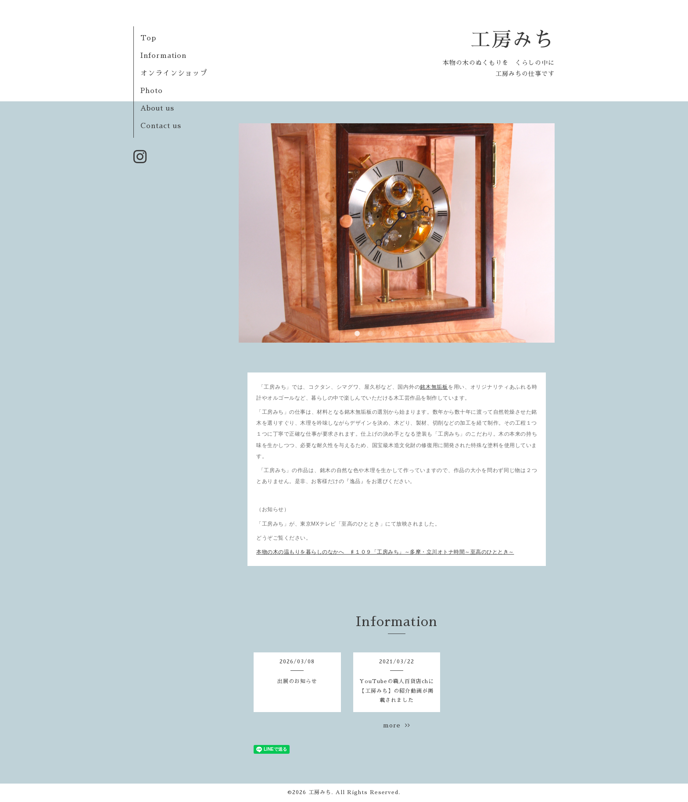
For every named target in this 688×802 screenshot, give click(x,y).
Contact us (160, 125)
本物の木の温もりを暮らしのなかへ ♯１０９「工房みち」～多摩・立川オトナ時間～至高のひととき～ (385, 552)
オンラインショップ (174, 73)
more (396, 725)
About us (157, 108)
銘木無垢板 (434, 387)
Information (163, 55)
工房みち (512, 40)
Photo (151, 90)
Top (148, 38)
